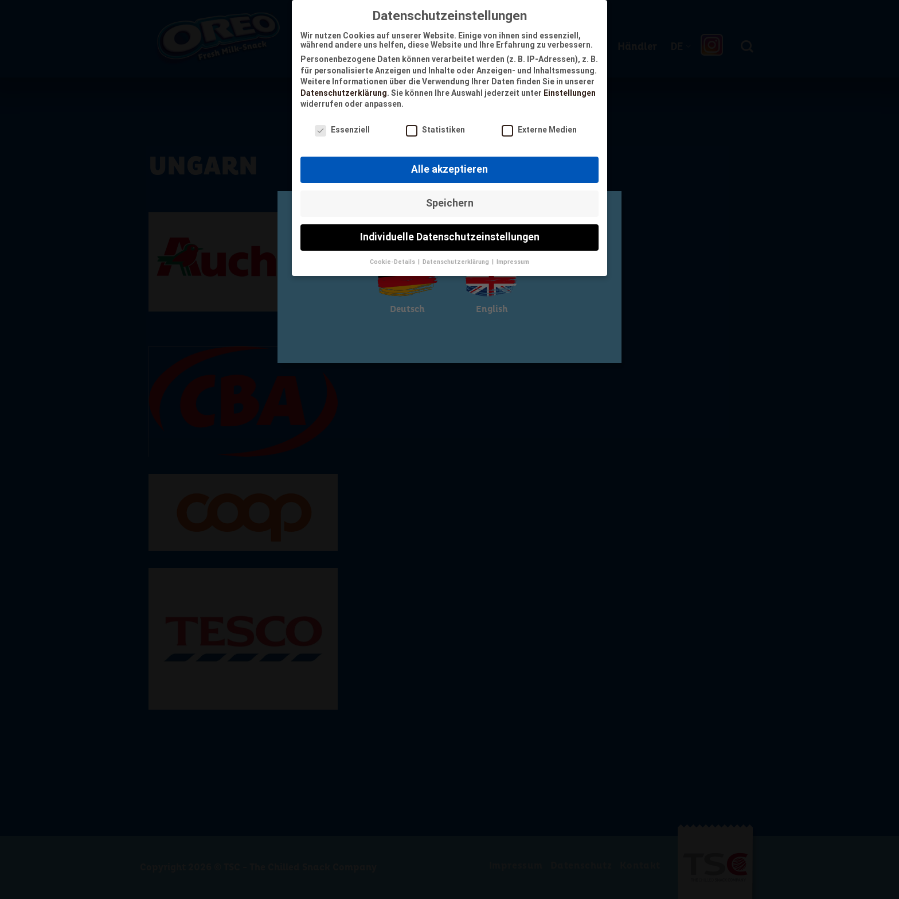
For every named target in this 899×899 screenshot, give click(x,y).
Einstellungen (570, 90)
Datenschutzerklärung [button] (457, 259)
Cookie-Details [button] (393, 259)
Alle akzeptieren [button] (449, 166)
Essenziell (342, 126)
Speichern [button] (450, 200)
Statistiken (435, 126)
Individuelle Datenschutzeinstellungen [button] (450, 234)
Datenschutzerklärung (343, 90)
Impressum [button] (513, 259)
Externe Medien (539, 126)
